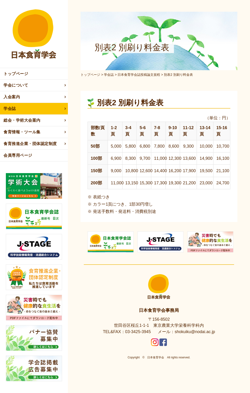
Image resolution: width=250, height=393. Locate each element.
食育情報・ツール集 (35, 132)
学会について (35, 85)
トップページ (16, 74)
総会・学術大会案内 (35, 120)
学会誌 (35, 109)
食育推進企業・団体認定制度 (35, 144)
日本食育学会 (155, 356)
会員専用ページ (18, 155)
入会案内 (35, 97)
